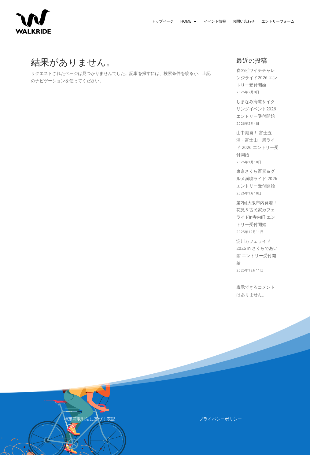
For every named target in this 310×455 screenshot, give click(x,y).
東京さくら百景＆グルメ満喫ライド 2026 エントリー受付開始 (256, 178)
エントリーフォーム (277, 21)
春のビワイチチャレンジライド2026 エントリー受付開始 (256, 77)
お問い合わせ (244, 21)
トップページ (163, 21)
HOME (185, 21)
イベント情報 (215, 21)
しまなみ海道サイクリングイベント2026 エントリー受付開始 (256, 108)
